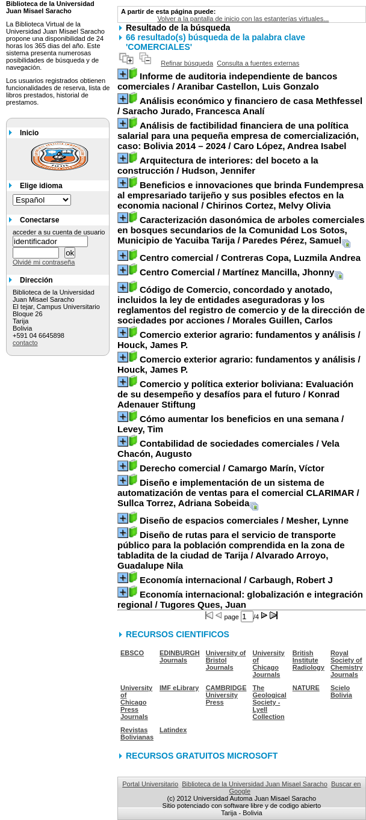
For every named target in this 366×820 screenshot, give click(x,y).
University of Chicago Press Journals (136, 702)
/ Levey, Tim (230, 424)
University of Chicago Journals (269, 663)
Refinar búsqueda (187, 63)
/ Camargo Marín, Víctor (232, 468)
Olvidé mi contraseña (44, 262)
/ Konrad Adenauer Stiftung (235, 394)
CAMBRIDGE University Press (226, 695)
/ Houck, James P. (239, 339)
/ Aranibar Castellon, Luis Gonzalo (227, 81)
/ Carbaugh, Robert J (236, 580)
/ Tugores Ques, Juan (240, 599)
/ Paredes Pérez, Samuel (240, 230)
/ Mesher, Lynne (244, 520)
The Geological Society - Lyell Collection (270, 702)
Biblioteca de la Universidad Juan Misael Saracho (254, 784)
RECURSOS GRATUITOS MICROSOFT (202, 755)
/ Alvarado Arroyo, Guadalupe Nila (231, 550)
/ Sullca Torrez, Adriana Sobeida (238, 492)
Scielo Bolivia (341, 691)
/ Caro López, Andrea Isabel (238, 135)
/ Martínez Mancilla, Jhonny (237, 272)
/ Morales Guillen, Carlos (241, 304)
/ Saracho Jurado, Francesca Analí (239, 106)
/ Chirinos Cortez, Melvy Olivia (240, 195)
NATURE (306, 687)
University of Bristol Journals (226, 660)
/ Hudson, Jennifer (217, 165)
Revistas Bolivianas (137, 733)
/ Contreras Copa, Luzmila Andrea (250, 257)
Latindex (173, 729)
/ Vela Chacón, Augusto (228, 448)
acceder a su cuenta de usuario (59, 232)
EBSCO (132, 652)
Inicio (29, 133)
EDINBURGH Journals (180, 656)
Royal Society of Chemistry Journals (346, 663)
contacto (25, 342)
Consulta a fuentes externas (258, 63)
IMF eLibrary (179, 687)
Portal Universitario (150, 784)
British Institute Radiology (308, 660)
